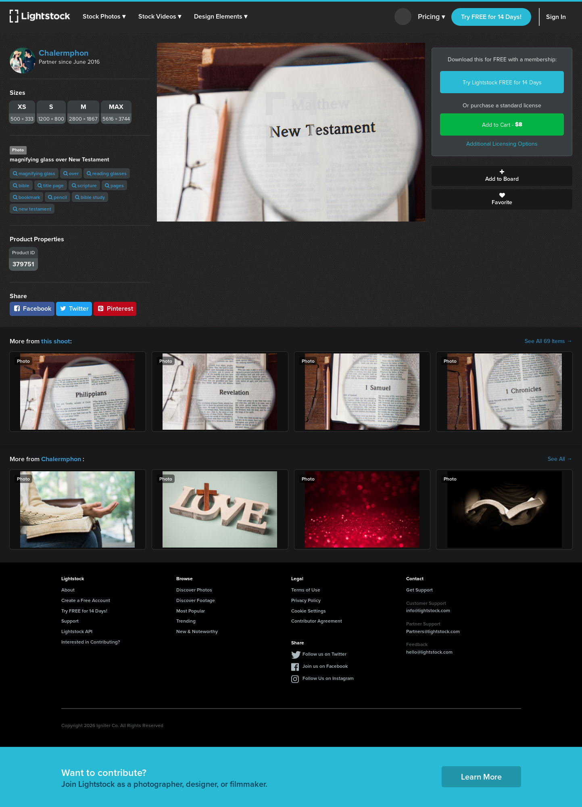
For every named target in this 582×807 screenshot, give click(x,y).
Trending (186, 620)
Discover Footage (195, 599)
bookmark (26, 197)
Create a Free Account (85, 599)
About (68, 588)
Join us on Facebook (325, 665)
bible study (90, 197)
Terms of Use (305, 588)
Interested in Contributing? (90, 641)
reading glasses (107, 173)
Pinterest (115, 308)
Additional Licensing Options (502, 144)
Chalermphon (64, 53)
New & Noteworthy (197, 630)
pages (114, 185)
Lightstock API (76, 630)
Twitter (74, 308)
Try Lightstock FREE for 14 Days (502, 82)
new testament (32, 208)
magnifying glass (34, 173)
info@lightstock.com (428, 609)
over (71, 173)
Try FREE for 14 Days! (491, 16)
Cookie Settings (308, 609)
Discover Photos (194, 588)
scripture (84, 185)
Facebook (32, 308)
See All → (560, 458)
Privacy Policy (306, 599)
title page (51, 185)
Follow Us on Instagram (328, 677)
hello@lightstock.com (429, 651)
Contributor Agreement (316, 620)
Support (70, 620)
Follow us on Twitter (324, 653)
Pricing (431, 17)
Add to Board (502, 176)
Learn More (481, 776)
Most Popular (190, 609)
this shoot (55, 340)
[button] (104, 16)
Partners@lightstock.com (433, 630)
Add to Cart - (502, 124)
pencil (57, 197)
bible (21, 185)
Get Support (419, 588)
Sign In (556, 16)
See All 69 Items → (548, 341)
